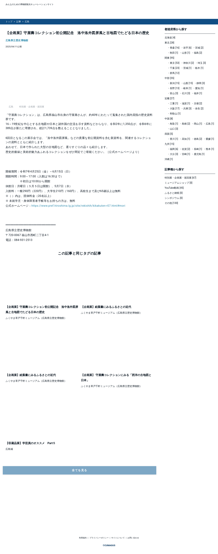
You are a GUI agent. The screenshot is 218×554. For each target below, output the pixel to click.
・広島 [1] (208, 123)
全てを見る (79, 509)
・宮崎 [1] (184, 154)
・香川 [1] (172, 138)
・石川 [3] (184, 93)
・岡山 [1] (196, 123)
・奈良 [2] (198, 108)
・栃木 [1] (198, 68)
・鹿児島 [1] (198, 154)
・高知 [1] (184, 138)
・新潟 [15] (173, 83)
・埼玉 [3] (200, 62)
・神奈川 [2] (187, 62)
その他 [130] (171, 203)
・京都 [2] (196, 103)
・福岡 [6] (172, 149)
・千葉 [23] (173, 68)
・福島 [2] (196, 52)
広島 (27, 21)
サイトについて (118, 538)
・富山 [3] (172, 93)
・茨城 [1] (186, 68)
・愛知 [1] (198, 88)
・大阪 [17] (173, 108)
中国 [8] (169, 118)
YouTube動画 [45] (174, 187)
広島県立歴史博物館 (17, 40)
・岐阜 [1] (186, 88)
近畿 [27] (169, 98)
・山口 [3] (172, 128)
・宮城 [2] (198, 47)
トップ (9, 21)
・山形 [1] (184, 52)
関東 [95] (169, 57)
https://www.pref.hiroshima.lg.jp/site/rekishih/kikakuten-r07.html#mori (78, 244)
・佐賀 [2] (184, 149)
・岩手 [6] (186, 47)
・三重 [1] (172, 103)
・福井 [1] (196, 93)
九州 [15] (169, 144)
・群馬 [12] (173, 73)
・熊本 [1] (208, 149)
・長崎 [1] (196, 149)
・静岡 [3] (199, 83)
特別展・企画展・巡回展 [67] (180, 177)
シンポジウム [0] (174, 198)
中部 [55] (169, 78)
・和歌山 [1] (174, 113)
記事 (18, 21)
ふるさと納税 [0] (174, 192)
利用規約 (83, 538)
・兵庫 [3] (186, 108)
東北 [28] (169, 42)
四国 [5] (169, 133)
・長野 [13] (173, 88)
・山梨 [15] (187, 83)
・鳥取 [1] (172, 123)
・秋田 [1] (172, 52)
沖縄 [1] (169, 159)
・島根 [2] (184, 123)
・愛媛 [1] (208, 138)
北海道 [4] (170, 37)
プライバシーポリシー (99, 538)
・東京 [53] (173, 62)
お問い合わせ (133, 538)
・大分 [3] (172, 154)
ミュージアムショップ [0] (178, 182)
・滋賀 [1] (184, 103)
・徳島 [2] (196, 138)
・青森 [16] (173, 47)
